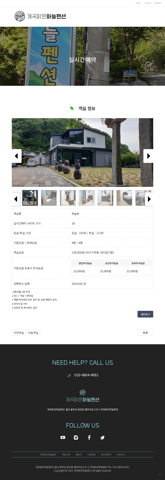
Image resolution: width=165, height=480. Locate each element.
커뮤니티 (121, 454)
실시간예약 (106, 454)
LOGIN (147, 3)
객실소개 (66, 454)
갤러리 (79, 454)
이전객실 (19, 333)
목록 (145, 333)
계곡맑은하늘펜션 (48, 454)
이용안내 (91, 454)
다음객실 (33, 333)
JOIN (137, 3)
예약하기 (145, 314)
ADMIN (157, 3)
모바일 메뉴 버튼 (145, 17)
